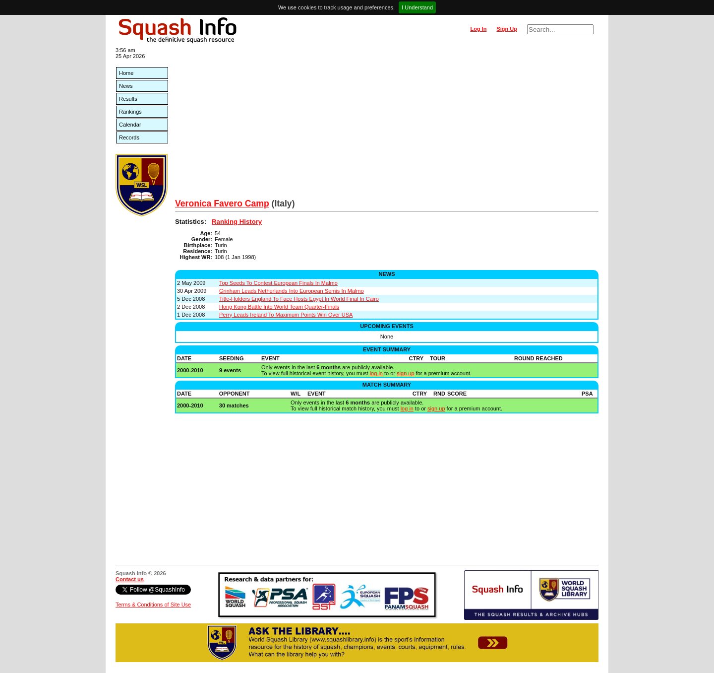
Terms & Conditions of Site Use (153, 604)
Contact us (130, 579)
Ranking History (237, 221)
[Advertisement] (386, 124)
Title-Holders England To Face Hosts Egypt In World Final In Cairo (299, 299)
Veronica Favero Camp (222, 203)
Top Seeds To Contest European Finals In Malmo (278, 283)
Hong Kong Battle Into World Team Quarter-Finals (279, 307)
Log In (478, 29)
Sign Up (506, 29)
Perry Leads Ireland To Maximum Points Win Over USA (286, 315)
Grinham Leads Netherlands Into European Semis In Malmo (291, 291)
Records (129, 137)
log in (376, 373)
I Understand (417, 7)
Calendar (130, 125)
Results (128, 99)
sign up (405, 373)
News (126, 86)
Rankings (130, 112)
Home (126, 73)
